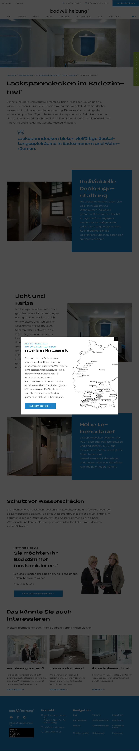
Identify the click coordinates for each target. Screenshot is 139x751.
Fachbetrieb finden (39, 406)
